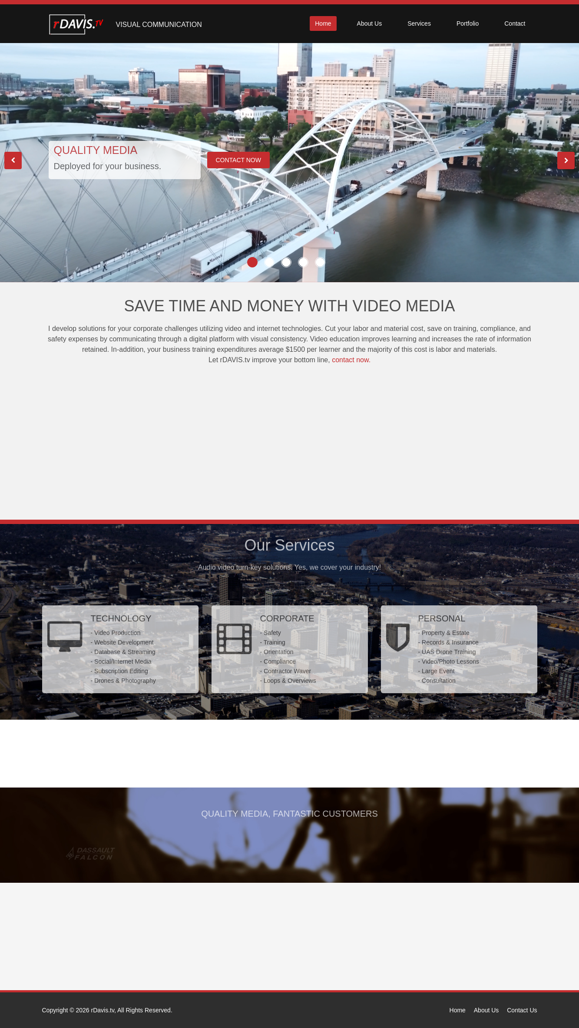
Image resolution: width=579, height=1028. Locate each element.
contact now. (351, 360)
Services (419, 23)
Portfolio (468, 23)
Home (323, 23)
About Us (369, 23)
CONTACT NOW (238, 160)
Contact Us (522, 1010)
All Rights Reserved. (144, 1010)
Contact (514, 23)
